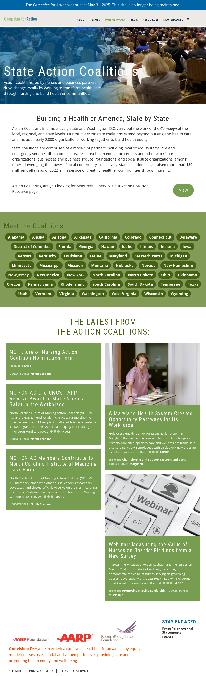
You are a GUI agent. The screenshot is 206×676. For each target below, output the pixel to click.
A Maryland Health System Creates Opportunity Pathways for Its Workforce (150, 419)
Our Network (115, 19)
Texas (193, 284)
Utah (22, 293)
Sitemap (15, 671)
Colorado (133, 237)
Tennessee (170, 284)
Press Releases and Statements (177, 630)
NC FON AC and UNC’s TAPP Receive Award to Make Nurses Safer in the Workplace (46, 398)
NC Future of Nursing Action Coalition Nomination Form (43, 355)
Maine (95, 256)
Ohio (165, 274)
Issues (95, 19)
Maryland (118, 256)
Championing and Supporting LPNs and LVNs (154, 459)
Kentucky (47, 256)
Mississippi (49, 265)
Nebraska (125, 265)
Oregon (13, 284)
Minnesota (22, 265)
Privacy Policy (41, 671)
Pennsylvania (40, 284)
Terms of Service (74, 671)
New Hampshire (178, 265)
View (183, 190)
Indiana (168, 246)
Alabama (16, 237)
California (108, 237)
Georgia (86, 246)
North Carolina (106, 274)
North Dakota (140, 274)
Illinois (146, 246)
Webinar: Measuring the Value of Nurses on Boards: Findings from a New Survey (150, 550)
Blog (134, 19)
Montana (99, 265)
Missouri (75, 265)
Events (167, 637)
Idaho (127, 246)
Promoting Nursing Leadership (144, 590)
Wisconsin (153, 293)
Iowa (187, 246)
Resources (151, 19)
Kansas (24, 256)
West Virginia (124, 293)
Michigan (178, 256)
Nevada (148, 265)
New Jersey (18, 274)
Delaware (188, 237)
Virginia (66, 293)
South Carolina (106, 284)
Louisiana (73, 256)
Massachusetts (148, 256)
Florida (64, 246)
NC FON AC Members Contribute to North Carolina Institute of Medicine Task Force (53, 464)
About (81, 19)
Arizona (59, 237)
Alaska (38, 237)
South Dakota (140, 284)
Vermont (43, 293)
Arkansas (82, 237)
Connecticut (160, 237)
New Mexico (48, 274)
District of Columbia (32, 246)
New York (76, 274)
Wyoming (179, 293)
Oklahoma (187, 274)
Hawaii (107, 246)
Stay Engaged (173, 19)
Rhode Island (73, 284)
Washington (93, 293)
